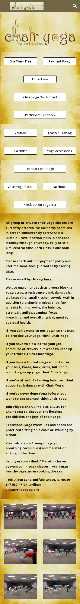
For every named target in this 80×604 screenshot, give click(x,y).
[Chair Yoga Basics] (20, 186)
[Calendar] (20, 151)
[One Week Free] (20, 61)
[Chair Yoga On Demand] (40, 97)
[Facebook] (59, 186)
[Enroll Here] (40, 79)
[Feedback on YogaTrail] (40, 204)
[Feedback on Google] (40, 169)
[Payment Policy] (59, 61)
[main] (40, 356)
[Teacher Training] (59, 133)
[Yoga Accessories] (59, 151)
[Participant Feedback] (40, 115)
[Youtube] (20, 133)
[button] (5, 6)
